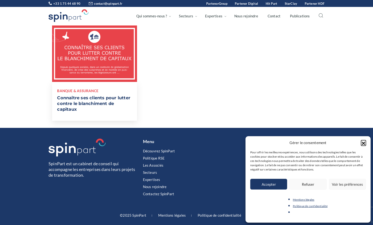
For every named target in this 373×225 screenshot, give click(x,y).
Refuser (308, 184)
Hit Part (271, 3)
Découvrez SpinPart (159, 151)
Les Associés (153, 165)
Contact (274, 16)
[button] (363, 142)
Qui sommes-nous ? (151, 16)
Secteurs (186, 16)
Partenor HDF (314, 3)
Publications (300, 16)
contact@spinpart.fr (101, 3)
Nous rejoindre (246, 16)
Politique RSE (154, 158)
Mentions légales (303, 199)
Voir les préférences (347, 184)
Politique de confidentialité (310, 206)
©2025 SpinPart (133, 215)
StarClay (291, 3)
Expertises (213, 16)
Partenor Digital (246, 3)
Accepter (269, 184)
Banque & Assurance (77, 91)
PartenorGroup (216, 3)
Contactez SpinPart (158, 194)
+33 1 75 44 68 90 (65, 3)
